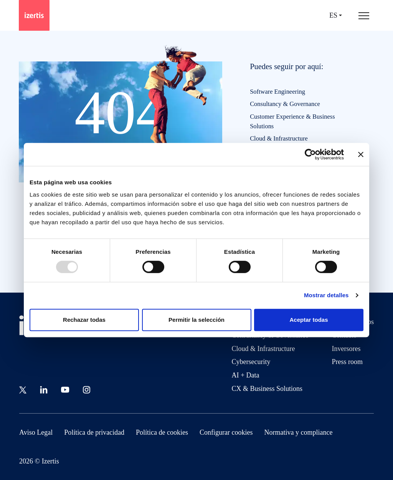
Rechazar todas (84, 319)
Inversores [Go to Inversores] (346, 349)
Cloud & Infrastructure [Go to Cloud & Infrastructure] (263, 349)
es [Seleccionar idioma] (333, 15)
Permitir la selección (196, 319)
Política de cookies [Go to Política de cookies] (162, 432)
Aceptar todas (308, 319)
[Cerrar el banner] (360, 154)
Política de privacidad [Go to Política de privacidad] (94, 432)
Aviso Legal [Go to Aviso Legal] (36, 432)
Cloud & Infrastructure (279, 138)
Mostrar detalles (326, 295)
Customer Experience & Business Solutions (292, 121)
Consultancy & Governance (285, 104)
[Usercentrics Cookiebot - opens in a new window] (310, 154)
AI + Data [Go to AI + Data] (245, 375)
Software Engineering (277, 91)
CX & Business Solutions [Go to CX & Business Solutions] (266, 388)
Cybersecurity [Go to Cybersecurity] (250, 362)
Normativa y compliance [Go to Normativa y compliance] (298, 432)
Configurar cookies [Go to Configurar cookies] (226, 432)
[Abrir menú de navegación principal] (363, 15)
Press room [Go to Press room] (347, 362)
